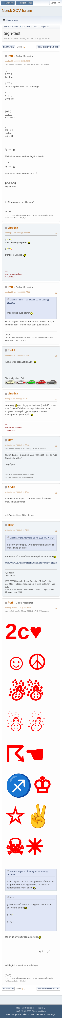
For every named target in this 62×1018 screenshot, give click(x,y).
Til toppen (8, 989)
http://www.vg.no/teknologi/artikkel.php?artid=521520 (31, 563)
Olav (11, 525)
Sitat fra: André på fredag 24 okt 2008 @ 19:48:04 (32, 538)
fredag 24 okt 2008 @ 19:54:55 (17, 530)
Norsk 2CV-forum (17, 10)
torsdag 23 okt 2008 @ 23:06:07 (17, 355)
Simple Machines (39, 1011)
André (11, 487)
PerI (10, 56)
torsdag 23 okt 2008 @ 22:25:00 (17, 292)
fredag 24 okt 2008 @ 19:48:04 (17, 492)
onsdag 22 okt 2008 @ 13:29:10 (17, 61)
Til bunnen (8, 47)
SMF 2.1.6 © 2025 (23, 1011)
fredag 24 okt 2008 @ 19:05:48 (17, 445)
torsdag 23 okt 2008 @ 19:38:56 (17, 233)
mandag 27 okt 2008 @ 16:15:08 (18, 608)
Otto (10, 440)
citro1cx (13, 227)
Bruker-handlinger (48, 47)
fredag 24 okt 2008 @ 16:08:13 (17, 399)
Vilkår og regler (28, 1008)
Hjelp (18, 1008)
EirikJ (11, 350)
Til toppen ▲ (41, 1008)
